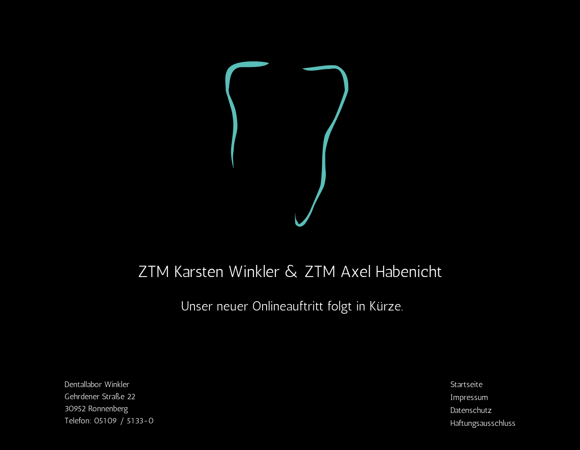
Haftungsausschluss (483, 424)
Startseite (466, 385)
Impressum (469, 398)
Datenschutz (471, 411)
